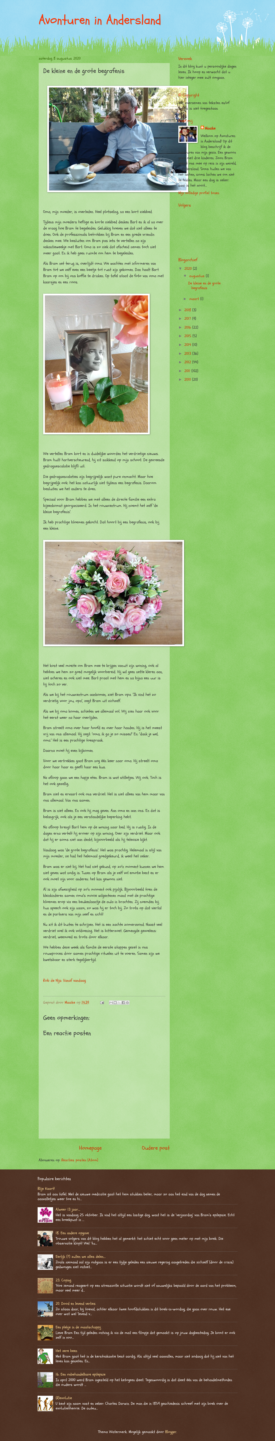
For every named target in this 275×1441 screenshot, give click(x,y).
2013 (188, 353)
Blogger (170, 1432)
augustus (197, 276)
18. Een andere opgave (72, 1233)
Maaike (210, 128)
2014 (188, 344)
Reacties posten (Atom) (79, 1160)
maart (194, 299)
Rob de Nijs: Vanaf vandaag (64, 980)
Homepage (90, 1148)
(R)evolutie (64, 1398)
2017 (188, 318)
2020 (188, 268)
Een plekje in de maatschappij (78, 1327)
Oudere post (156, 1148)
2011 (187, 371)
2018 (188, 310)
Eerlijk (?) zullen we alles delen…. (81, 1256)
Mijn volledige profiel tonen (198, 193)
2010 (188, 379)
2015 (188, 336)
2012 (188, 362)
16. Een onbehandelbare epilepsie (80, 1374)
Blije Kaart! (46, 1188)
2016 (188, 327)
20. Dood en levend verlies (76, 1303)
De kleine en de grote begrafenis (204, 286)
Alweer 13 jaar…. (68, 1209)
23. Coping (63, 1280)
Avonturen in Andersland (100, 20)
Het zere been (66, 1350)
